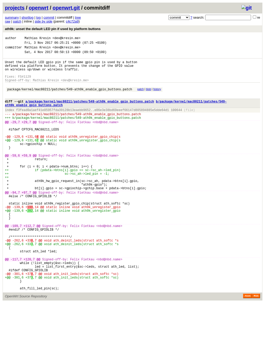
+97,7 (26, 221)
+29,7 (26, 136)
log (38, 17)
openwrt (38, 8)
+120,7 (29, 302)
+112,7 (29, 261)
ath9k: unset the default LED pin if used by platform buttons (53, 29)
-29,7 (15, 136)
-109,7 (16, 261)
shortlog (27, 17)
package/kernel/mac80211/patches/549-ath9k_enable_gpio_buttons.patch (69, 98)
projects (15, 8)
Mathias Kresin (38, 38)
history (157, 97)
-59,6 (15, 176)
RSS (256, 344)
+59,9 (26, 176)
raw (7, 21)
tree (78, 17)
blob (148, 97)
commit (48, 17)
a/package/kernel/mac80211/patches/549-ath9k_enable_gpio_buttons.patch (89, 111)
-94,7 (15, 221)
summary (12, 17)
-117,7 (16, 302)
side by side (44, 21)
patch (17, 21)
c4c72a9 (72, 21)
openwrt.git (66, 8)
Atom (248, 344)
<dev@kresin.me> (66, 38)
